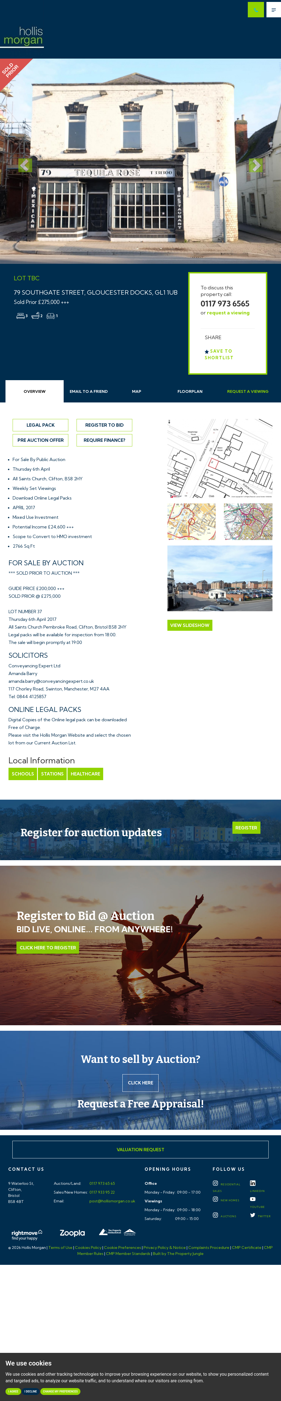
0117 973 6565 (225, 303)
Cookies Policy (88, 1248)
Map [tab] (136, 391)
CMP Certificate (247, 1248)
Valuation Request (140, 1150)
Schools (23, 774)
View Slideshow (190, 625)
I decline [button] (30, 1391)
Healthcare (84, 774)
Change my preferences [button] (60, 1391)
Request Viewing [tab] (248, 391)
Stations (52, 774)
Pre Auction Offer (41, 440)
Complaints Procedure (208, 1248)
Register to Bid (104, 425)
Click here (140, 1083)
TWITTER (260, 1216)
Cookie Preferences (122, 1248)
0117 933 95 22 (102, 1192)
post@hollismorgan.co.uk (112, 1201)
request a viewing (228, 312)
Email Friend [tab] (89, 391)
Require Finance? (104, 440)
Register (246, 827)
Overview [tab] (35, 391)
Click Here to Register (47, 947)
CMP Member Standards (128, 1254)
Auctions (224, 1216)
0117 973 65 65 (102, 1183)
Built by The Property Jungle (178, 1254)
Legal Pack (41, 425)
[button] (21, 161)
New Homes (226, 1200)
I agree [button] (13, 1391)
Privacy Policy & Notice (165, 1248)
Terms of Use (60, 1248)
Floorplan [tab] (190, 391)
